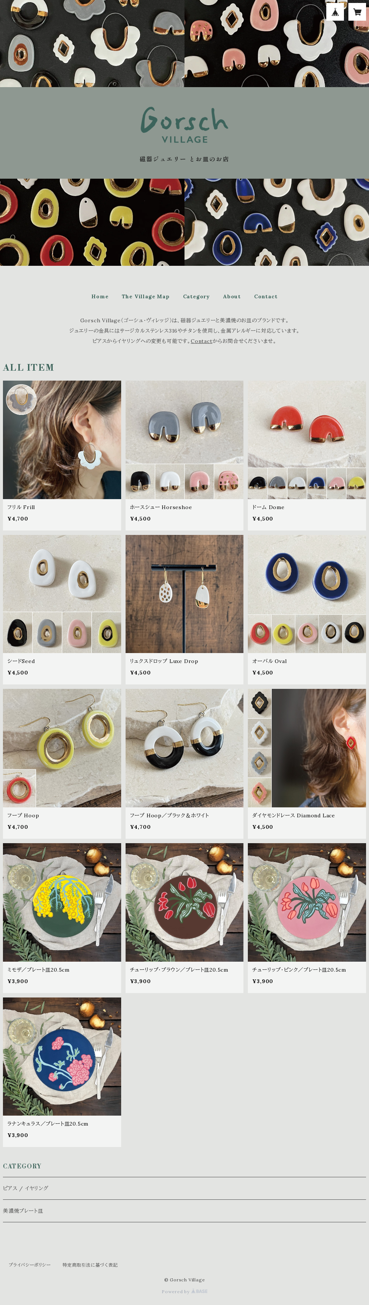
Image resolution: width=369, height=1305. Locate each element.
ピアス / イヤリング (26, 1188)
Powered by (184, 1291)
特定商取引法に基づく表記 (90, 1265)
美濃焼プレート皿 (23, 1211)
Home (99, 296)
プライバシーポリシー (30, 1265)
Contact (266, 296)
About (232, 296)
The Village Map (146, 296)
